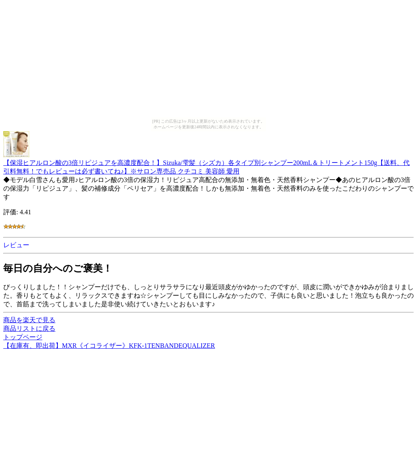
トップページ (22, 337)
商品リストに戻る (29, 328)
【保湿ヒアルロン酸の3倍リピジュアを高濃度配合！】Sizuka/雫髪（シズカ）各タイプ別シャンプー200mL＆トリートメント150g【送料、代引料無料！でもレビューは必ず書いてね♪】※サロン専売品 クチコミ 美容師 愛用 (206, 163)
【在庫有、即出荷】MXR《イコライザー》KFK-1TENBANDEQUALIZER (109, 345)
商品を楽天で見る (29, 319)
